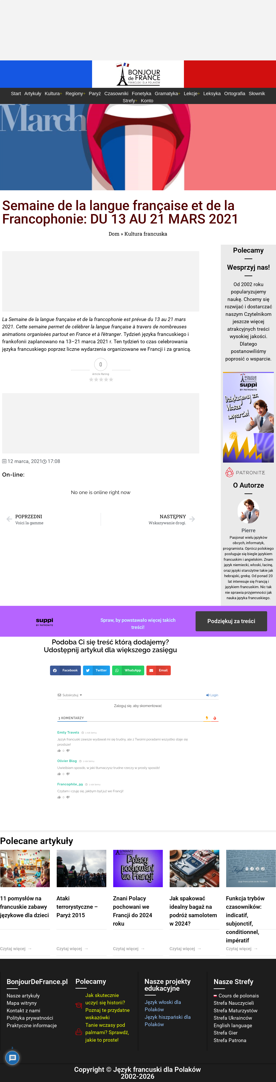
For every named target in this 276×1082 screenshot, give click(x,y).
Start (16, 93)
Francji (155, 349)
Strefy (130, 100)
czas (151, 342)
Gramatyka (167, 93)
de (68, 327)
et (79, 319)
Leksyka (212, 93)
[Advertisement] (138, 31)
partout (60, 334)
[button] (65, 670)
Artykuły (32, 93)
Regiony (75, 93)
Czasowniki (116, 93)
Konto (147, 100)
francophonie (108, 319)
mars (180, 319)
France (83, 334)
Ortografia (234, 93)
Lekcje (192, 93)
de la (33, 319)
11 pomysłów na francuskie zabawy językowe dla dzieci (24, 906)
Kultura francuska (145, 233)
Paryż (95, 93)
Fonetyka (141, 93)
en (72, 334)
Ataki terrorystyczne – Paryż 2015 (77, 906)
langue (47, 319)
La (4, 319)
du (150, 319)
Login (212, 695)
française (66, 319)
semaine (38, 327)
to (142, 342)
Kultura (53, 93)
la (92, 327)
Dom (114, 233)
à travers (142, 327)
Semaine (18, 319)
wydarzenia (93, 349)
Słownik (257, 93)
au (163, 319)
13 (157, 319)
